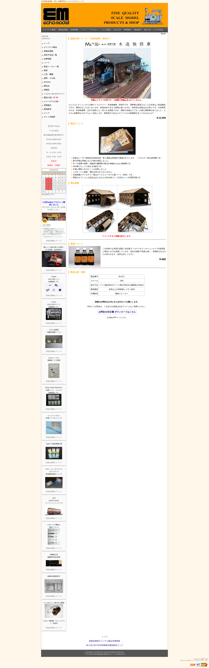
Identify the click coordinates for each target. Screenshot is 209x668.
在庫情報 (74, 30)
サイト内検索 (49, 117)
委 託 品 (147, 30)
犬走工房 (117, 30)
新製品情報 (63, 30)
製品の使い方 (51, 97)
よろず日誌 (158, 30)
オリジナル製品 (49, 30)
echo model (103, 652)
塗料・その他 (49, 78)
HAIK (202, 659)
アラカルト (94, 30)
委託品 (46, 86)
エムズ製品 (106, 30)
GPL (202, 660)
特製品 (46, 90)
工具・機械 (48, 74)
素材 (46, 70)
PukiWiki (188, 660)
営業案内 (127, 30)
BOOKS (47, 82)
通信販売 (137, 30)
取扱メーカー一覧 (51, 66)
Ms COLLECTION (93, 645)
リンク (46, 113)
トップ (46, 43)
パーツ (83, 30)
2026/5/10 (46, 38)
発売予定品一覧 (50, 55)
